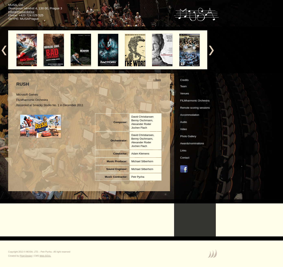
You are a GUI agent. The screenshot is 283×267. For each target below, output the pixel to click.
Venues (184, 93)
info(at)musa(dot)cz (21, 11)
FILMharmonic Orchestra (195, 100)
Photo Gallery (188, 136)
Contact (184, 157)
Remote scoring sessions (195, 107)
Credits (184, 80)
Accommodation (189, 114)
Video (183, 129)
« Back (157, 79)
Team (183, 86)
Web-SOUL (45, 256)
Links (183, 150)
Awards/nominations (192, 143)
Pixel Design (26, 256)
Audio (183, 122)
